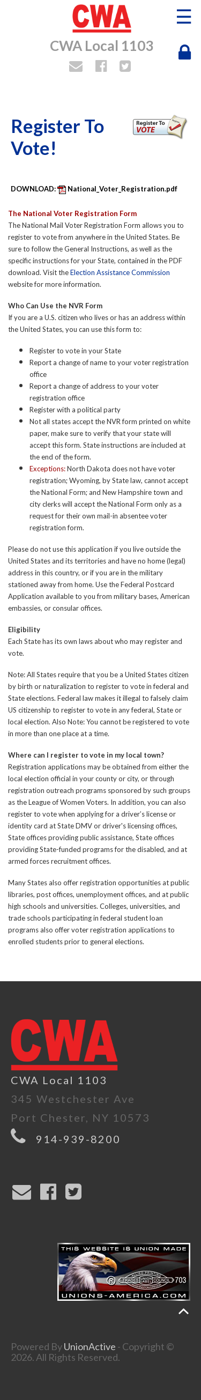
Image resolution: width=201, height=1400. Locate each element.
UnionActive (90, 1346)
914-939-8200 (78, 1138)
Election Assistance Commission (120, 272)
